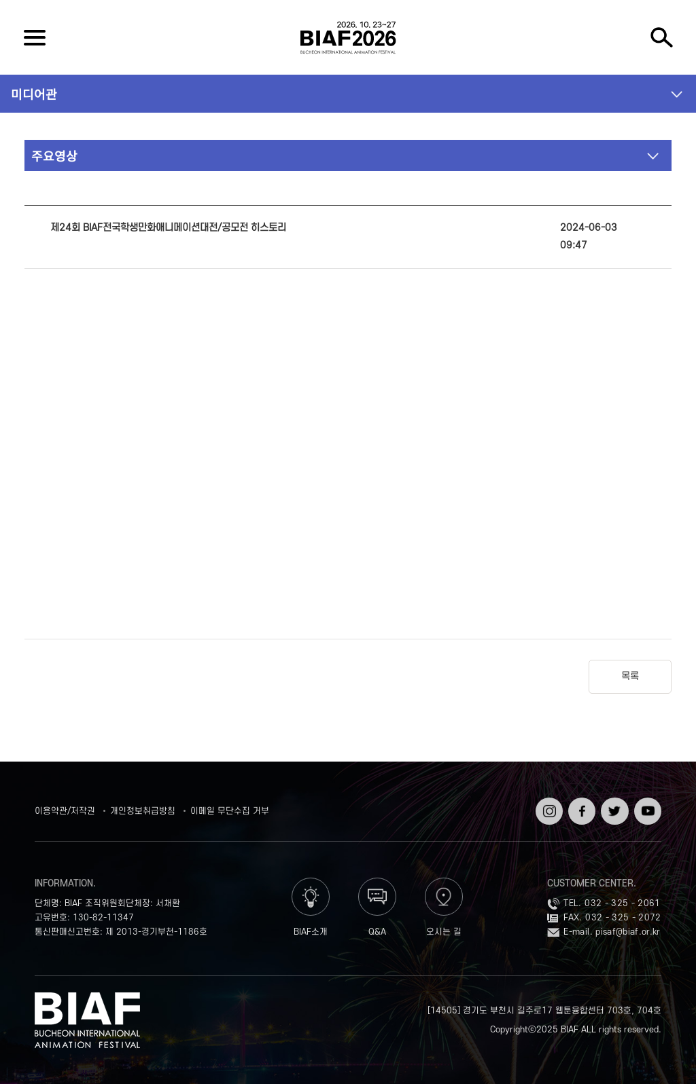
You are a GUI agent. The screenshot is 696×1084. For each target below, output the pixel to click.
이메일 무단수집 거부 (229, 811)
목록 (630, 676)
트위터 (613, 802)
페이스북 (580, 807)
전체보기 (35, 37)
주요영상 (54, 155)
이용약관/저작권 (65, 811)
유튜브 (646, 802)
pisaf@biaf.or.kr (628, 932)
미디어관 (34, 93)
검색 (661, 37)
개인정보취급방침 (142, 811)
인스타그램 (548, 807)
